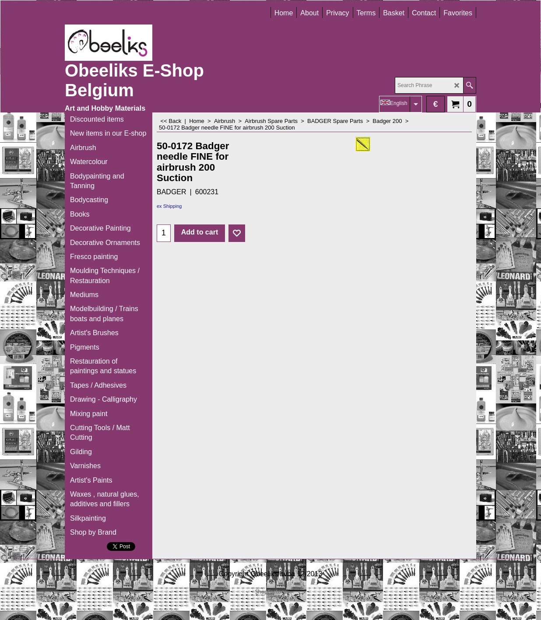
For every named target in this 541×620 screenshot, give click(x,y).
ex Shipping (169, 206)
